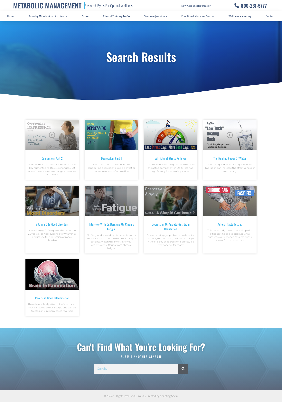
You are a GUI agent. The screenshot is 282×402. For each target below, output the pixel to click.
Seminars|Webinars (155, 16)
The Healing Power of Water (229, 158)
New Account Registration (196, 6)
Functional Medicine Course (197, 16)
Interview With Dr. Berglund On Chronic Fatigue (111, 226)
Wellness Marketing (240, 16)
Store (85, 16)
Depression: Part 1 (111, 158)
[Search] (183, 369)
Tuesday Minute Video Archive (48, 16)
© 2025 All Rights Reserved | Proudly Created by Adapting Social (141, 396)
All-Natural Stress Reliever (170, 158)
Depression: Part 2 (52, 158)
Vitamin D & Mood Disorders (52, 224)
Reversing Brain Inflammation (52, 298)
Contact (270, 16)
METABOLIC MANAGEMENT (47, 5)
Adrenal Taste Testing (230, 224)
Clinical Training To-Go (116, 16)
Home (10, 16)
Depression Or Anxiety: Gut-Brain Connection (171, 226)
